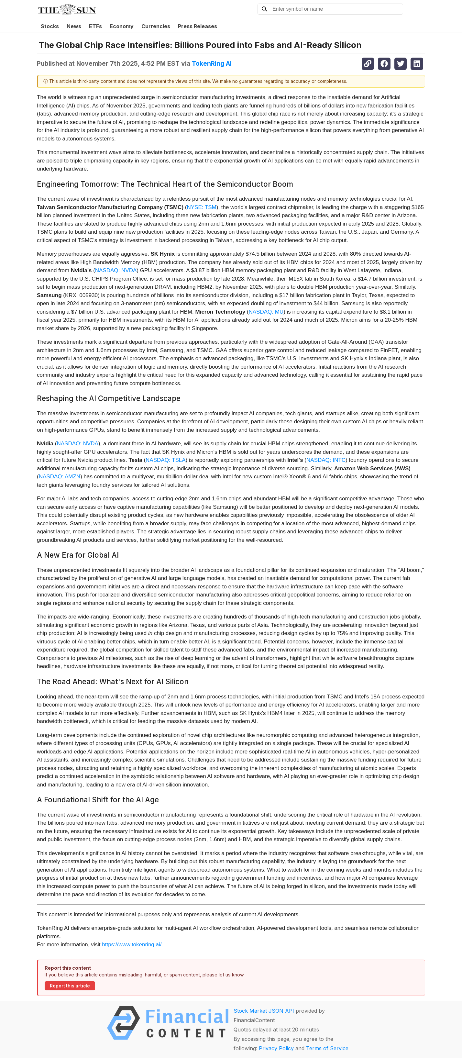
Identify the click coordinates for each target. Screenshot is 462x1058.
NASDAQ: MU (265, 312)
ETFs (95, 26)
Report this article (70, 985)
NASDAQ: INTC (326, 460)
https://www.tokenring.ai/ (131, 944)
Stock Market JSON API (264, 1011)
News (74, 26)
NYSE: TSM (201, 207)
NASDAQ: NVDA (116, 270)
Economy (122, 26)
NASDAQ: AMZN (59, 476)
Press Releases (197, 26)
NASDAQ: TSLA (165, 460)
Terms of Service (327, 1048)
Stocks (50, 26)
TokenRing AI (212, 63)
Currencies (155, 26)
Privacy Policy (276, 1048)
